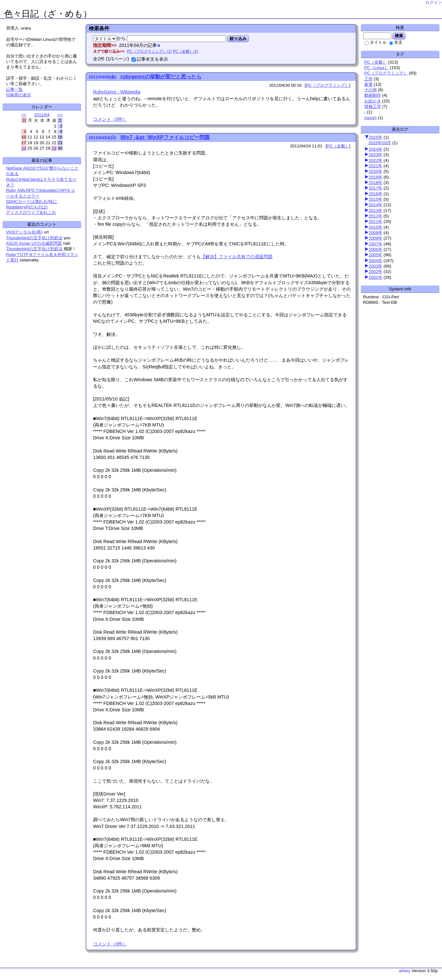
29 (54, 148)
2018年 (376, 182)
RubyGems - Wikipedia (116, 91)
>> (60, 114)
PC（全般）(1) (185, 51)
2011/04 (41, 114)
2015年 (376, 199)
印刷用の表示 (18, 94)
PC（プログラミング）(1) (149, 51)
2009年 (376, 232)
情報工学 (372, 106)
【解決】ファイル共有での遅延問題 (237, 256)
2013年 (376, 210)
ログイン (433, 2)
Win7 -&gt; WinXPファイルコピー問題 (165, 137)
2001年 (376, 277)
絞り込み (237, 38)
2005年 (376, 254)
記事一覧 (14, 89)
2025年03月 (380, 142)
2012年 (376, 216)
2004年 (376, 260)
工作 (368, 78)
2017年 (376, 188)
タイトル (376, 42)
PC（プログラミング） (386, 73)
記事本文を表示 (150, 59)
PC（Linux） (376, 67)
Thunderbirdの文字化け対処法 (34, 237)
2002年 (376, 271)
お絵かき (372, 101)
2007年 (376, 244)
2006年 (376, 249)
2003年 (376, 266)
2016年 (376, 193)
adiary (404, 970)
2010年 (376, 227)
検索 (399, 35)
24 (23, 148)
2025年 (376, 137)
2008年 (376, 238)
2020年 (376, 171)
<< (24, 114)
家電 (368, 84)
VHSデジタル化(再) (24, 232)
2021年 (376, 165)
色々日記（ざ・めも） (48, 14)
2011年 (376, 221)
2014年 (376, 204)
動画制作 (372, 95)
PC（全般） (375, 62)
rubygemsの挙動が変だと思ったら (160, 76)
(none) (370, 117)
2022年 (376, 160)
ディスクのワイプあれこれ (31, 212)
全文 (396, 42)
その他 (370, 89)
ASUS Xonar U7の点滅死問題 (34, 243)
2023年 (376, 154)
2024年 (376, 149)
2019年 (376, 177)
